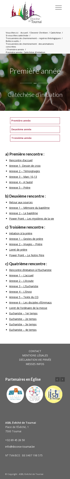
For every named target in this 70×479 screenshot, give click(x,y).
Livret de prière (18, 249)
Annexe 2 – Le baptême (23, 213)
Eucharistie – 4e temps (23, 330)
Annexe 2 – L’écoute (21, 281)
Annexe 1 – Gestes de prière (26, 239)
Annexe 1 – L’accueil (21, 275)
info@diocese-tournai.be (20, 446)
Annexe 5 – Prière (19, 187)
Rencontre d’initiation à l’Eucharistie (30, 270)
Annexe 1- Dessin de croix (25, 165)
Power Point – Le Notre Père (26, 255)
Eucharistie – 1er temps (23, 313)
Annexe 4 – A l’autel (21, 182)
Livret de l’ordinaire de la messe (28, 308)
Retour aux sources (21, 202)
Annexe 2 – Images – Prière (25, 244)
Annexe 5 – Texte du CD (23, 297)
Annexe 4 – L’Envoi (20, 291)
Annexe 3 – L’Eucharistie (23, 286)
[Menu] (58, 7)
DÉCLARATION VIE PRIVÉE (35, 359)
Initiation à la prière (20, 233)
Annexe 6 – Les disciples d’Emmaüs (30, 302)
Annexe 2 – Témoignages (24, 171)
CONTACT (35, 351)
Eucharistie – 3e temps (23, 324)
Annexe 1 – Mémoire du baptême (29, 208)
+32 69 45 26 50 (15, 440)
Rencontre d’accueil (20, 160)
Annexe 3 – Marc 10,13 (23, 176)
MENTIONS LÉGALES (35, 355)
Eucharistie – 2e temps (23, 319)
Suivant (62, 379)
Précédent (57, 379)
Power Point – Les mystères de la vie (31, 218)
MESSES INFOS (35, 364)
